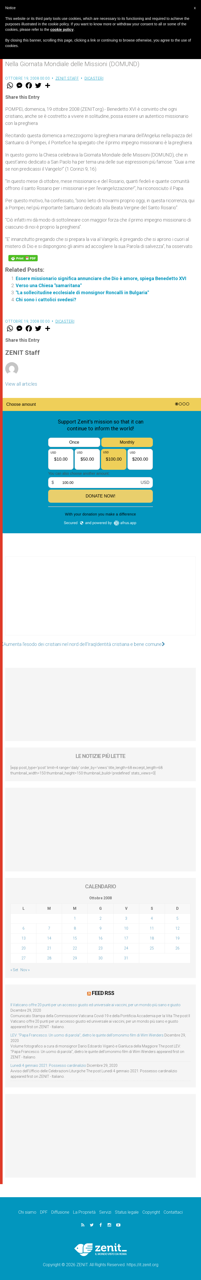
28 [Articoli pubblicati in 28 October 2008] (49, 958)
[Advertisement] (100, 601)
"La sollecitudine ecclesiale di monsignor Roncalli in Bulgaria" (82, 292)
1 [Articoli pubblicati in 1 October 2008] (75, 918)
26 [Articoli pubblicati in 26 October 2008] (177, 948)
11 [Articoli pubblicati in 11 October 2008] (152, 928)
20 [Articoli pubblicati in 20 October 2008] (23, 948)
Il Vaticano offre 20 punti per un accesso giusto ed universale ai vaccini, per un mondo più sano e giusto (95, 1005)
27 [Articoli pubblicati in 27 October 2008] (23, 958)
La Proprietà (84, 1212)
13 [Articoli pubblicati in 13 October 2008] (23, 938)
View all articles (21, 384)
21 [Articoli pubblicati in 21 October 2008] (49, 948)
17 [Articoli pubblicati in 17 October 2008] (126, 938)
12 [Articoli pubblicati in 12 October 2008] (177, 928)
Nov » (25, 970)
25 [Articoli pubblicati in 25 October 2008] (152, 948)
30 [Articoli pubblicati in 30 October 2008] (100, 958)
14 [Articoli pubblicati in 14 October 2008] (49, 938)
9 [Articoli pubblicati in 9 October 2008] (100, 928)
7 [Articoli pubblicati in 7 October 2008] (49, 928)
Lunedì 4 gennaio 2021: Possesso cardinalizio (48, 1065)
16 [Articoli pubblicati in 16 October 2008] (100, 938)
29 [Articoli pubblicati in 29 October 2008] (75, 958)
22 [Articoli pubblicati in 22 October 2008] (75, 948)
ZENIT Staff (67, 78)
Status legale (127, 1212)
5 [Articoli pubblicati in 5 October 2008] (177, 918)
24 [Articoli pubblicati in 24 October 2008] (126, 948)
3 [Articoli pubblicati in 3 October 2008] (126, 918)
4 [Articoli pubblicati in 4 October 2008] (152, 918)
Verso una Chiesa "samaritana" (49, 285)
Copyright (151, 1212)
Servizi (105, 1212)
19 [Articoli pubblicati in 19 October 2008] (177, 938)
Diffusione (60, 1212)
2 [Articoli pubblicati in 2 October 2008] (100, 918)
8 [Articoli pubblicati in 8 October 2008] (75, 928)
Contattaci (173, 1212)
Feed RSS (103, 993)
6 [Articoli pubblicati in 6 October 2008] (24, 928)
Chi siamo (27, 1212)
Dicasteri (94, 78)
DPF (44, 1212)
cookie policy (62, 29)
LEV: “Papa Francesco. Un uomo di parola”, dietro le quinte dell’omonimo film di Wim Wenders (87, 1035)
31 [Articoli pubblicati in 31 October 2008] (126, 958)
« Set (14, 970)
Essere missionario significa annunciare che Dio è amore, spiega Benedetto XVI (101, 278)
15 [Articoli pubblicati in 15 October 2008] (75, 938)
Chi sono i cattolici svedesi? (46, 299)
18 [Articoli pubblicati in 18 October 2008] (152, 938)
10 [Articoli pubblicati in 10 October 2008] (126, 928)
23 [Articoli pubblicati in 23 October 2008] (100, 948)
